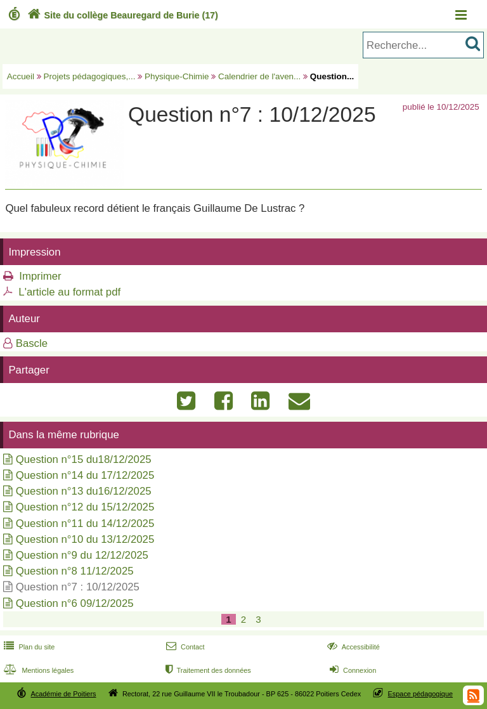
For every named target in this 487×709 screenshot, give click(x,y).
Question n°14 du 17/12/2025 (85, 475)
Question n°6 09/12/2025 (75, 603)
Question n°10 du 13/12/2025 (85, 539)
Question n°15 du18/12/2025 (84, 459)
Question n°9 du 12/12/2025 (82, 555)
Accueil (20, 76)
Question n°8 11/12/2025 (75, 571)
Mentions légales (37, 670)
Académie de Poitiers (63, 694)
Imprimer (40, 276)
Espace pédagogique (420, 694)
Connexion (351, 670)
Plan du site (28, 647)
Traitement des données (207, 670)
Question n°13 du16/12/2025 (84, 491)
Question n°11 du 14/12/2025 (85, 523)
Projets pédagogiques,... (90, 76)
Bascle (32, 343)
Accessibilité (352, 647)
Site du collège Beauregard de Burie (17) (121, 15)
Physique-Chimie (177, 76)
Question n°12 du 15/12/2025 (85, 507)
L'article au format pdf (69, 292)
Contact (184, 647)
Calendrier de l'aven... (259, 76)
